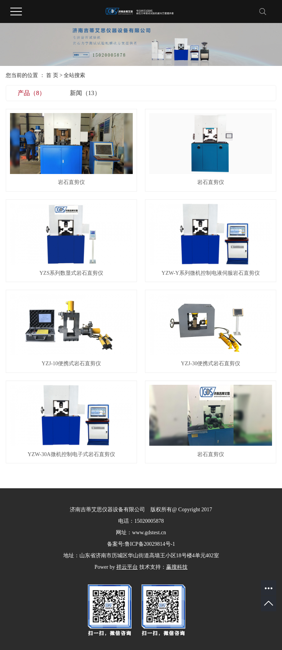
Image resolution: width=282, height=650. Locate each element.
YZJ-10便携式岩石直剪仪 (71, 363)
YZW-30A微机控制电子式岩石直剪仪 (71, 454)
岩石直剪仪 (71, 182)
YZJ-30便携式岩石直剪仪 (211, 363)
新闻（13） (85, 93)
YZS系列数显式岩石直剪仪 (71, 273)
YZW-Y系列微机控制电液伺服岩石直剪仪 (211, 273)
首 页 (52, 75)
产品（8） (31, 93)
